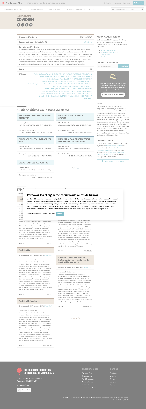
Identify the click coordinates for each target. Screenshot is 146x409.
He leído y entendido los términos (42, 213)
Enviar (60, 213)
